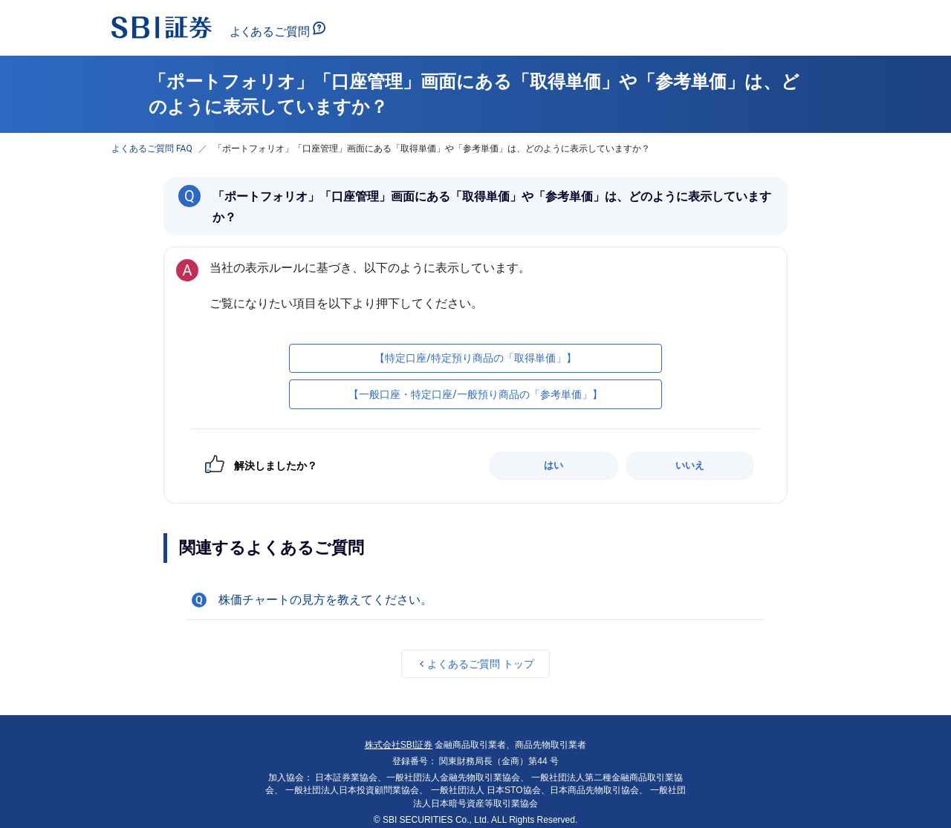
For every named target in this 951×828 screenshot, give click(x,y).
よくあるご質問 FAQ (151, 148)
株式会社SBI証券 (398, 745)
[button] (475, 600)
